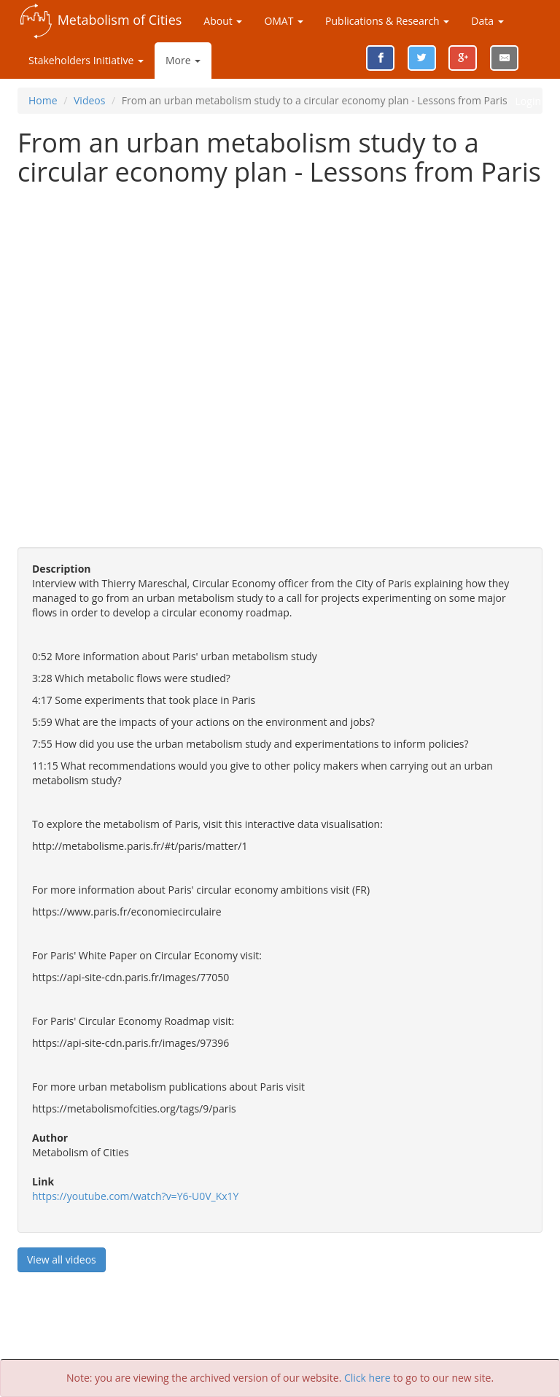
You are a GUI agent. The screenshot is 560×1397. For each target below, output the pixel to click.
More (183, 60)
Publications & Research (387, 21)
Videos (89, 100)
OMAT (283, 21)
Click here (367, 1378)
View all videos (61, 1259)
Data (487, 21)
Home (43, 100)
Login (528, 101)
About (222, 21)
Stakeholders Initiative (86, 60)
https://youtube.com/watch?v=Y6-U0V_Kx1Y (135, 1196)
